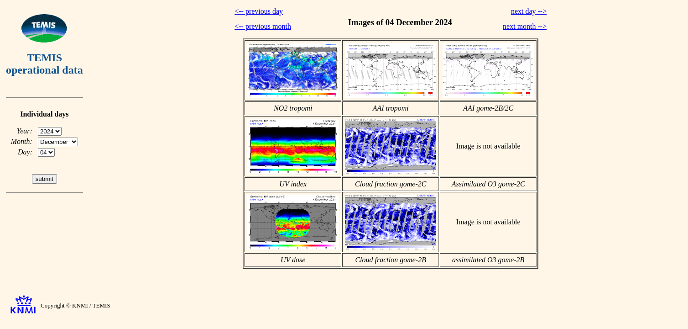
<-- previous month (263, 26)
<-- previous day (259, 11)
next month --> (525, 26)
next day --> (529, 11)
